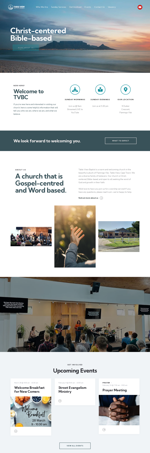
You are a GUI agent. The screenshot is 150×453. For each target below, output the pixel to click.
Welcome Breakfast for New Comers (29, 390)
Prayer (106, 383)
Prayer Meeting (115, 390)
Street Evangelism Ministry (72, 390)
